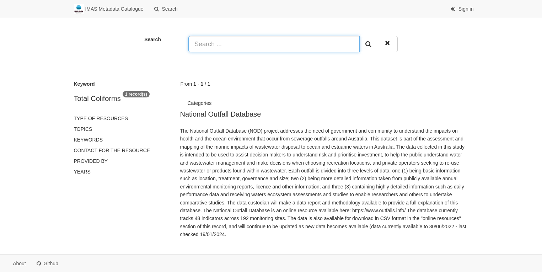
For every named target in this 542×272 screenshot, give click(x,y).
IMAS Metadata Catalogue (109, 9)
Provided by (91, 161)
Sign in (462, 9)
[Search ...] (274, 44)
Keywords (88, 140)
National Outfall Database (220, 114)
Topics (83, 129)
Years (82, 172)
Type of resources (101, 118)
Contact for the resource (112, 150)
